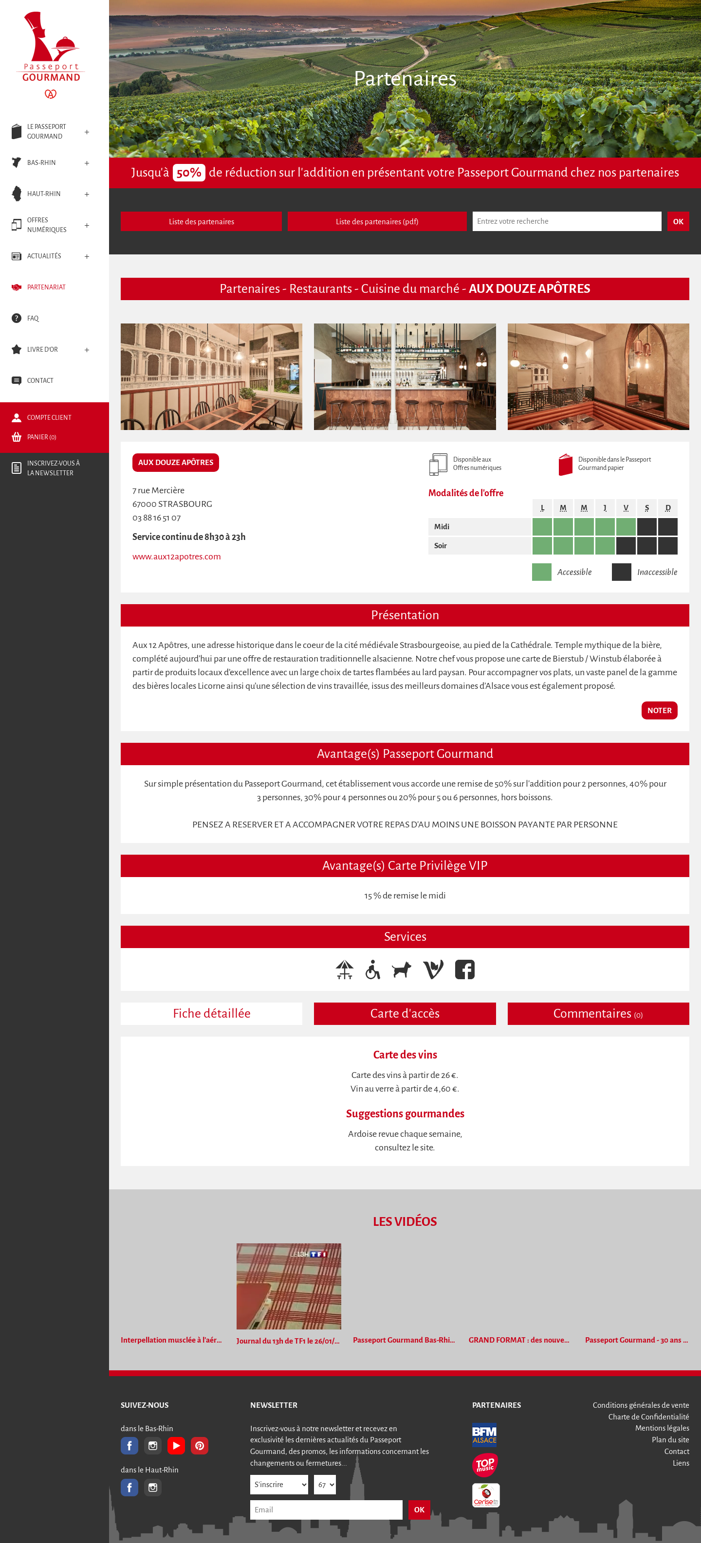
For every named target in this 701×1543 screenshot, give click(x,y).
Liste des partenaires (201, 221)
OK (419, 1510)
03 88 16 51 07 (156, 517)
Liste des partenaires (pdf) (377, 221)
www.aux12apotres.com (176, 556)
